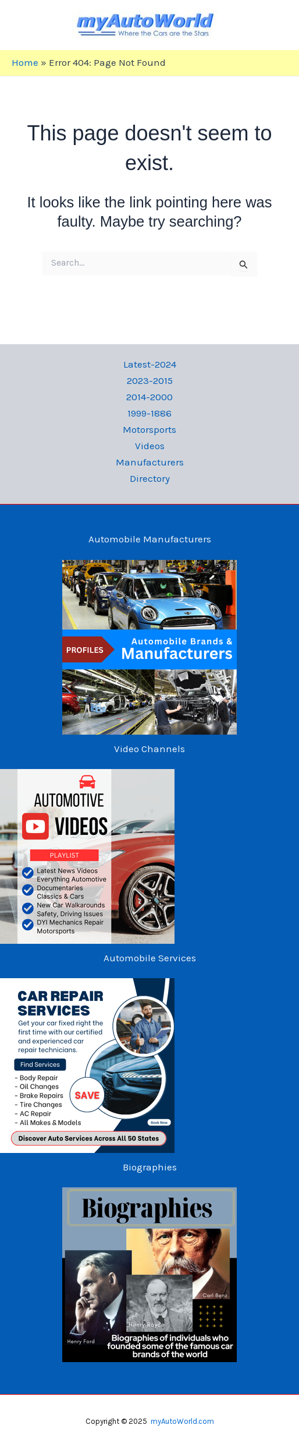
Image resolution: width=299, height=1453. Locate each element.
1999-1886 (149, 413)
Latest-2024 (149, 364)
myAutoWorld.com (182, 1421)
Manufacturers (150, 462)
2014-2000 (149, 397)
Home (25, 62)
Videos (150, 446)
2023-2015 (150, 380)
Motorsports (149, 429)
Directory (150, 478)
